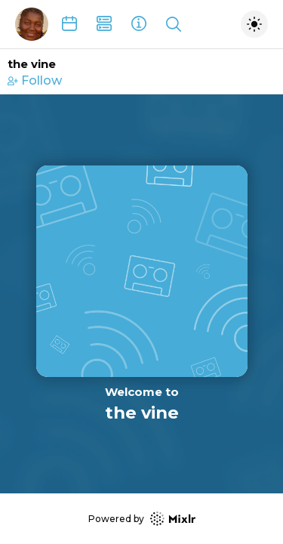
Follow (35, 80)
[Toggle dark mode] (254, 24)
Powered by (141, 519)
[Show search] (173, 24)
